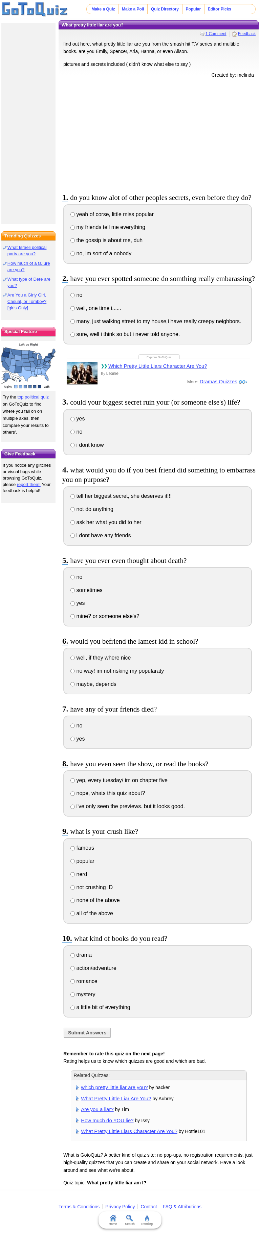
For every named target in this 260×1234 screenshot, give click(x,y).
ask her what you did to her (106, 522)
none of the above (95, 900)
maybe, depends (93, 684)
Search (130, 1220)
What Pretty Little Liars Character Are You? (129, 1131)
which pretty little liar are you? (114, 1087)
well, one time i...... (95, 308)
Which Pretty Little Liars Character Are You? (157, 366)
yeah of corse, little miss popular (112, 214)
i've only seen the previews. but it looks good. (127, 806)
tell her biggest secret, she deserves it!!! (121, 496)
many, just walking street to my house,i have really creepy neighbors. (155, 321)
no (76, 295)
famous (82, 848)
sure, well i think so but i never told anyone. (125, 334)
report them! (29, 484)
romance (84, 981)
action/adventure (93, 968)
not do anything (91, 509)
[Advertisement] (159, 134)
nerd (78, 874)
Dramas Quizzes (218, 381)
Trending (147, 1220)
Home (113, 1220)
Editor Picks (219, 9)
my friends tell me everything (107, 227)
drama (81, 955)
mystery (82, 994)
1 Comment (215, 33)
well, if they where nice (100, 658)
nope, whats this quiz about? (107, 793)
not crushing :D (91, 887)
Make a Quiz (103, 9)
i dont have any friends (100, 535)
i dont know (87, 445)
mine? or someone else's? (104, 616)
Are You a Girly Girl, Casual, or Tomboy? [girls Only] (26, 301)
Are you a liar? (97, 1109)
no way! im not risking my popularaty (117, 671)
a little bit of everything (100, 1007)
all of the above (91, 913)
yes (77, 418)
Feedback (247, 33)
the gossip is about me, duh (106, 240)
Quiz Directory (165, 9)
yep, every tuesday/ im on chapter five (119, 780)
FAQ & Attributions (182, 1206)
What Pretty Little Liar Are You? (116, 1098)
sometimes (86, 590)
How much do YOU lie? (107, 1120)
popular (82, 861)
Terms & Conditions (79, 1206)
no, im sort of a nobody (100, 253)
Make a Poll (133, 9)
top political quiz (33, 397)
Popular (193, 9)
